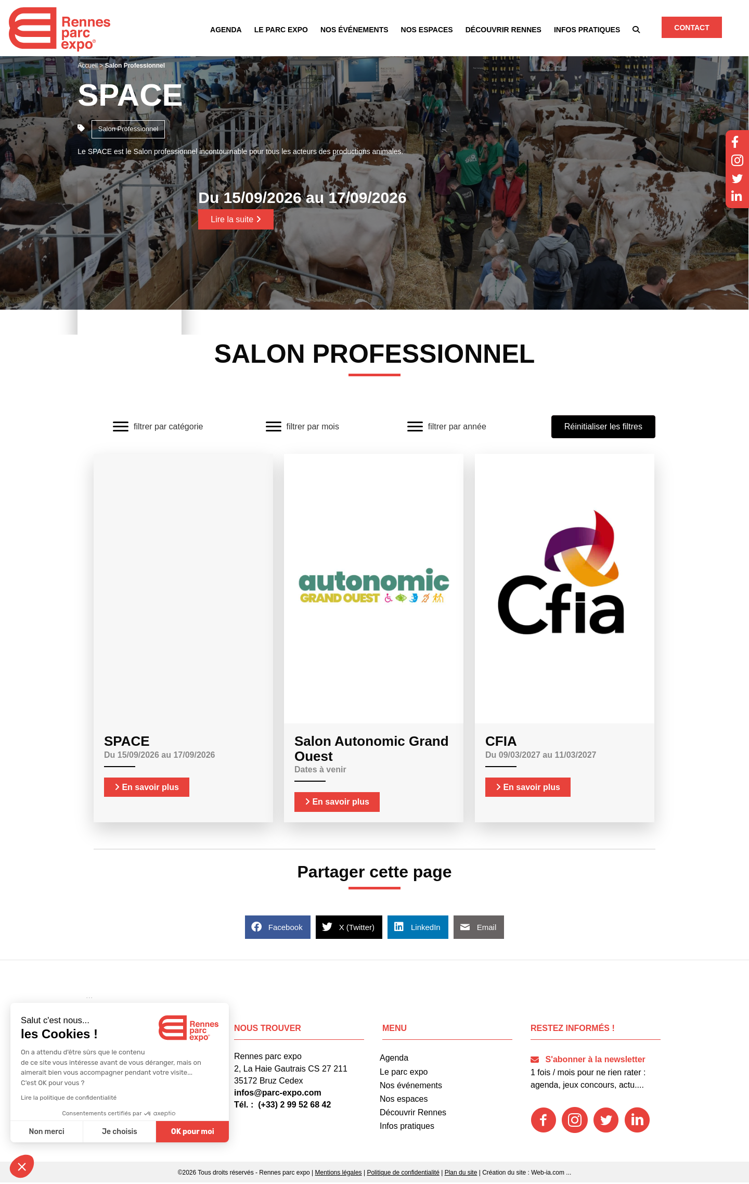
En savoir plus (146, 788)
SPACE (130, 96)
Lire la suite (236, 221)
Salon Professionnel (128, 130)
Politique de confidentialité (403, 1174)
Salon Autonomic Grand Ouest (371, 750)
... (568, 1174)
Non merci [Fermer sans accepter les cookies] (46, 1131)
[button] (637, 31)
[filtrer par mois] (302, 428)
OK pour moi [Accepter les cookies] (192, 1131)
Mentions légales (338, 1174)
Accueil (88, 67)
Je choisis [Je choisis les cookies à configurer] (119, 1131)
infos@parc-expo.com (277, 1094)
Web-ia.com (547, 1174)
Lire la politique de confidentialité (69, 1097)
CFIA (501, 742)
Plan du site (461, 1174)
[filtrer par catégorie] (158, 428)
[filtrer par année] (446, 428)
